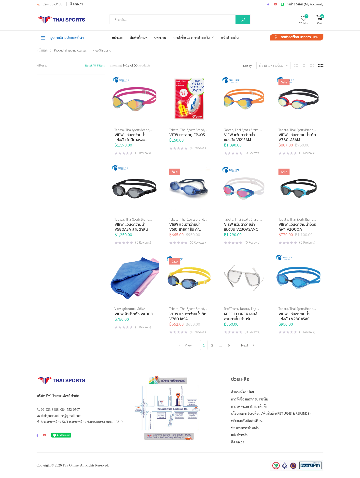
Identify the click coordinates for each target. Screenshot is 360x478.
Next (247, 345)
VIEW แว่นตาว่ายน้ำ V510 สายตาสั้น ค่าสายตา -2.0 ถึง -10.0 (186, 229)
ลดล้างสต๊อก (299, 37)
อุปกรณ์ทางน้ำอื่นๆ (133, 308)
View (117, 308)
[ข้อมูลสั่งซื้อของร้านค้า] (273, 65)
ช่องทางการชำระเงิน (245, 427)
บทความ (160, 37)
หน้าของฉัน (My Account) (305, 4)
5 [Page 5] (229, 345)
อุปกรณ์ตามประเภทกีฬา (62, 37)
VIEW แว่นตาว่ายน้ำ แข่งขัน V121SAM (239, 137)
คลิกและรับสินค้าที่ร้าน (247, 420)
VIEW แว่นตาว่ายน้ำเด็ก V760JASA (188, 316)
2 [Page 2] (212, 345)
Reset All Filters (95, 65)
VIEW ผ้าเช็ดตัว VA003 (133, 314)
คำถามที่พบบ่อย (242, 392)
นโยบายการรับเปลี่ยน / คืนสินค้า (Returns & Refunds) (271, 413)
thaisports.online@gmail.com (61, 416)
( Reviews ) (143, 153)
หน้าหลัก (42, 50)
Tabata (119, 130)
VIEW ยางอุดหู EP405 (187, 135)
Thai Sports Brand (137, 130)
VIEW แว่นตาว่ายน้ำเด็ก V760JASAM (297, 137)
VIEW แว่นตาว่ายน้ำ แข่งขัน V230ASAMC (241, 226)
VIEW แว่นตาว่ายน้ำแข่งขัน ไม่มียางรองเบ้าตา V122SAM (130, 139)
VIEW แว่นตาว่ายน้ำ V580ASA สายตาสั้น (131, 226)
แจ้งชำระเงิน (230, 37)
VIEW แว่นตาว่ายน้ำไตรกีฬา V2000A (297, 226)
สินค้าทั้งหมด (139, 37)
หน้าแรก (117, 37)
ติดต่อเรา (76, 4)
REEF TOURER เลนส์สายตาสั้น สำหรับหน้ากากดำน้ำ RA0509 (242, 319)
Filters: (42, 65)
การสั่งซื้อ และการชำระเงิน (191, 37)
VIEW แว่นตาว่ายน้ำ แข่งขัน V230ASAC (294, 316)
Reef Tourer (231, 308)
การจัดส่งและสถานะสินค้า (249, 406)
